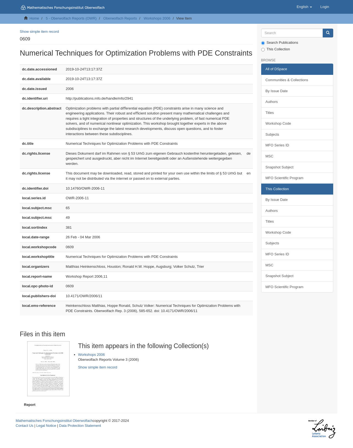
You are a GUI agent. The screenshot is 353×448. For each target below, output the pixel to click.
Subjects (272, 134)
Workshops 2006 (157, 18)
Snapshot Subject (280, 167)
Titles (270, 113)
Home (34, 18)
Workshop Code (278, 123)
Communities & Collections (287, 80)
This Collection (275, 49)
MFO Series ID (277, 145)
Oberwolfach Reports (120, 18)
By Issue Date (277, 91)
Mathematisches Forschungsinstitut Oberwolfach (54, 421)
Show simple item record (39, 31)
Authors (272, 102)
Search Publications (279, 42)
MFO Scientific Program (285, 178)
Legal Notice (46, 426)
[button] (304, 7)
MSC (270, 156)
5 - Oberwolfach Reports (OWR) (71, 18)
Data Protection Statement (80, 426)
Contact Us (24, 426)
